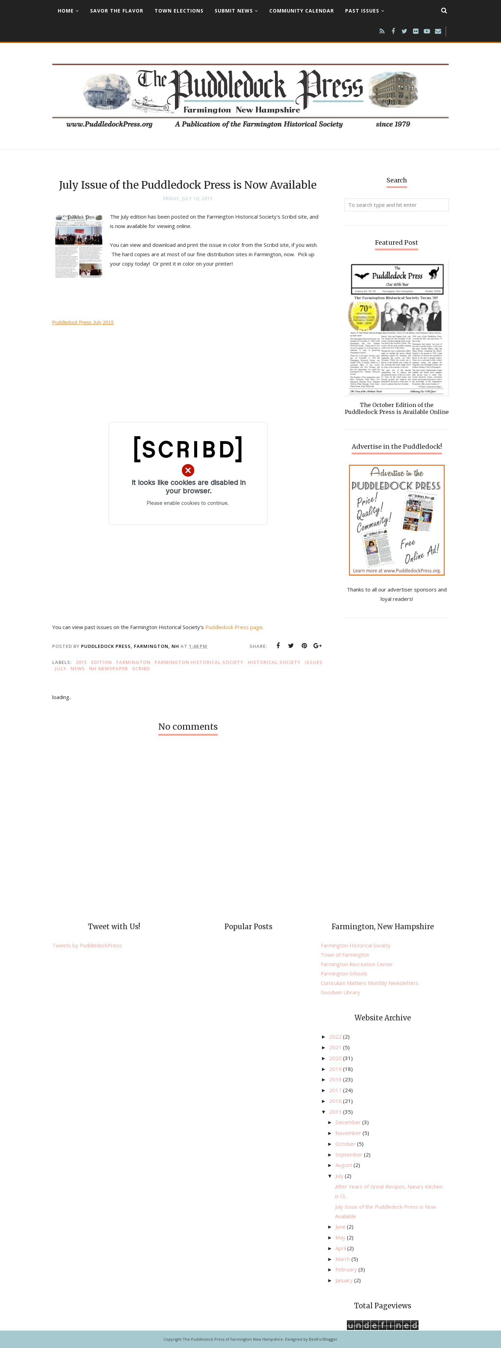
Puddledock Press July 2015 (83, 322)
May (341, 1237)
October (346, 1143)
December (348, 1122)
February (346, 1269)
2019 (336, 1068)
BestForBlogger (323, 1339)
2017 (336, 1090)
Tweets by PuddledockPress (87, 945)
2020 (336, 1058)
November (349, 1132)
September (349, 1154)
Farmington (133, 662)
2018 (336, 1079)
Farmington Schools (344, 973)
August (344, 1164)
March (343, 1258)
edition (101, 662)
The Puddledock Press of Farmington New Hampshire (233, 1339)
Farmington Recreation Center (357, 964)
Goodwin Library (340, 992)
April (341, 1248)
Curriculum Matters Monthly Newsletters (370, 982)
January (344, 1280)
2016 (336, 1100)
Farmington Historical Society (199, 662)
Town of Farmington (345, 954)
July (60, 668)
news (78, 668)
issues (314, 662)
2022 (336, 1036)
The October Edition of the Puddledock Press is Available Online (397, 408)
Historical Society (274, 662)
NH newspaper (108, 668)
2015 (81, 662)
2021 (336, 1047)
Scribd (141, 668)
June (341, 1226)
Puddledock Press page (233, 627)
